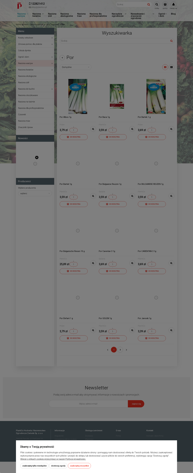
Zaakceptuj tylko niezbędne (34, 466)
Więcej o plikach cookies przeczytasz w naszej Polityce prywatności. (53, 459)
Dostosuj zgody (58, 466)
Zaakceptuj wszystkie (79, 466)
